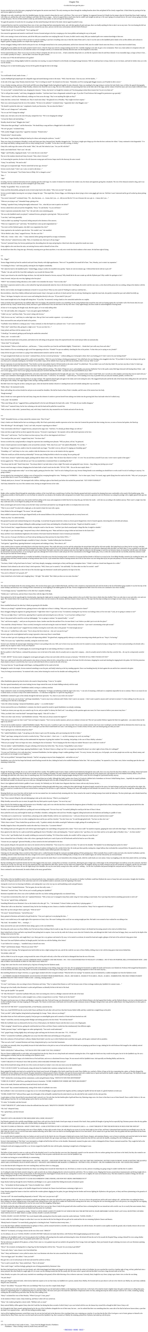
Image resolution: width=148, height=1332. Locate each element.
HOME (75, 1329)
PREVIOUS (68, 1329)
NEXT (81, 1329)
